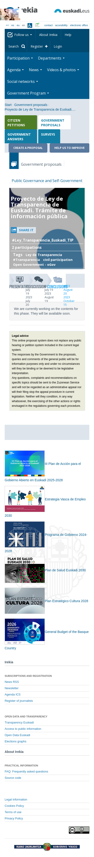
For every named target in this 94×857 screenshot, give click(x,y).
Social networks (22, 81)
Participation (20, 58)
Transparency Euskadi (19, 722)
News (35, 69)
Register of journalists (19, 700)
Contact (48, 25)
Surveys (48, 134)
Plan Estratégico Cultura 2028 (46, 601)
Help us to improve (69, 148)
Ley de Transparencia (44, 255)
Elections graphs (15, 741)
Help (68, 34)
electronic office (79, 25)
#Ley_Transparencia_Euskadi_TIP (42, 240)
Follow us (23, 34)
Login (58, 46)
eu (18, 25)
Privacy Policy (14, 818)
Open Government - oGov (34, 264)
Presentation (18, 282)
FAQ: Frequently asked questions (26, 771)
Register (37, 46)
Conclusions (56, 282)
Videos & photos (63, 69)
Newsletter (12, 688)
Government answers (19, 136)
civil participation (58, 259)
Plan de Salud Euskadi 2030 (45, 570)
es (12, 25)
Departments (51, 58)
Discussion (37, 282)
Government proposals (30, 105)
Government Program (28, 93)
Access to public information (23, 729)
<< (7, 25)
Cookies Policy (14, 806)
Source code (13, 778)
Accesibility (61, 25)
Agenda (15, 69)
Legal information (16, 799)
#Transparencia (26, 259)
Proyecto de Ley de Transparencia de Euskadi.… (40, 109)
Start (8, 105)
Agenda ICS (13, 694)
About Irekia (48, 34)
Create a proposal (28, 148)
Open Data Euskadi (17, 735)
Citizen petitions (16, 122)
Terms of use (13, 812)
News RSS (12, 682)
